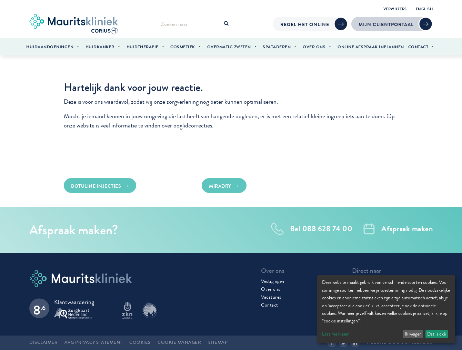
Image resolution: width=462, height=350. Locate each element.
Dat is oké (436, 333)
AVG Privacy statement (93, 342)
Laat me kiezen (336, 333)
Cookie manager (179, 342)
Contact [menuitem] (418, 47)
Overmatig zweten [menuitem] (229, 47)
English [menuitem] (424, 9)
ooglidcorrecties (192, 125)
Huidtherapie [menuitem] (143, 47)
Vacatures (271, 297)
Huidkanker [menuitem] (100, 47)
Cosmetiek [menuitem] (182, 47)
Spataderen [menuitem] (277, 47)
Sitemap (218, 342)
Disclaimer (43, 342)
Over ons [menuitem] (314, 47)
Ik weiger (413, 333)
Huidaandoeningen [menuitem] (49, 47)
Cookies (140, 342)
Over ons (270, 289)
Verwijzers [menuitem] (395, 9)
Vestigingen (272, 281)
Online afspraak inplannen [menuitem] (371, 47)
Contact (269, 304)
